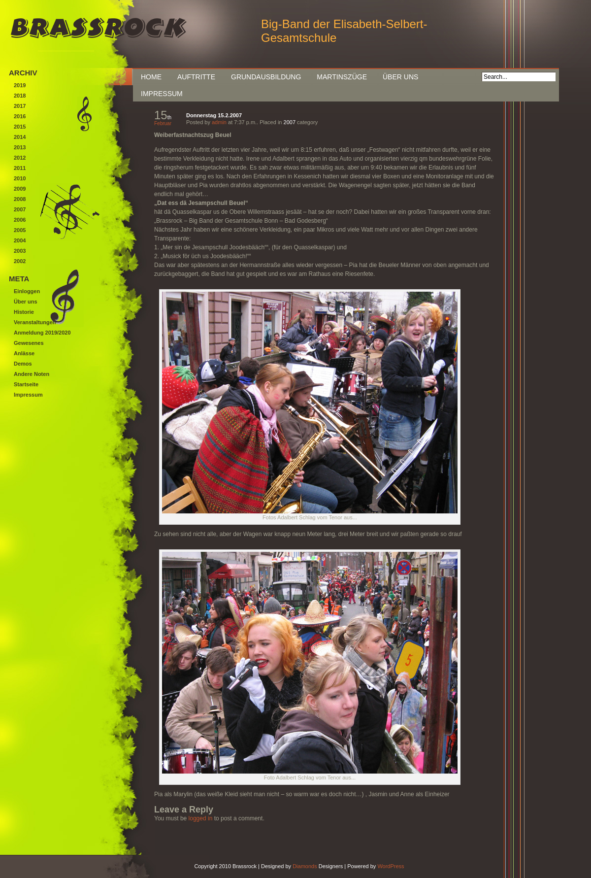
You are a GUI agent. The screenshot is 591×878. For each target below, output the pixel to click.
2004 (20, 240)
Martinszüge (342, 77)
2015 (20, 127)
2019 (20, 85)
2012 (20, 158)
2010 (20, 178)
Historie (24, 312)
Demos (23, 364)
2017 (20, 106)
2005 (20, 230)
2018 (20, 96)
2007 (290, 122)
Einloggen (27, 291)
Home (151, 77)
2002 (20, 261)
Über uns (400, 77)
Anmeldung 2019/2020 (42, 333)
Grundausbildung (266, 77)
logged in (201, 818)
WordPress (390, 866)
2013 (20, 147)
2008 (20, 199)
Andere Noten (31, 374)
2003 (20, 251)
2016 (20, 116)
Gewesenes (29, 343)
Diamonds (305, 866)
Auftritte (196, 77)
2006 (20, 220)
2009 (20, 189)
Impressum (162, 94)
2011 (20, 168)
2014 (20, 137)
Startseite (26, 384)
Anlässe (24, 353)
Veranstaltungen (35, 322)
